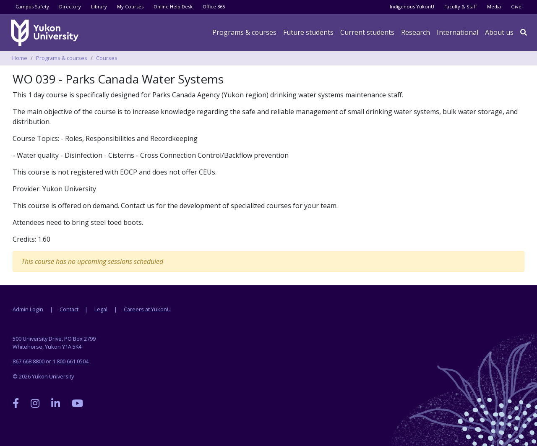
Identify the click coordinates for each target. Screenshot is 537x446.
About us (499, 32)
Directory (70, 6)
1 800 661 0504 (70, 361)
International (457, 32)
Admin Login (28, 309)
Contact (69, 309)
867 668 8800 (28, 361)
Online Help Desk (173, 6)
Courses (106, 58)
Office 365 (214, 6)
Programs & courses (244, 32)
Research (415, 32)
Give (516, 6)
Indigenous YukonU (412, 6)
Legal (100, 309)
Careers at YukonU (147, 309)
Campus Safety (32, 6)
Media (494, 6)
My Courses (130, 6)
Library (99, 6)
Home (19, 58)
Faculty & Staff (460, 6)
